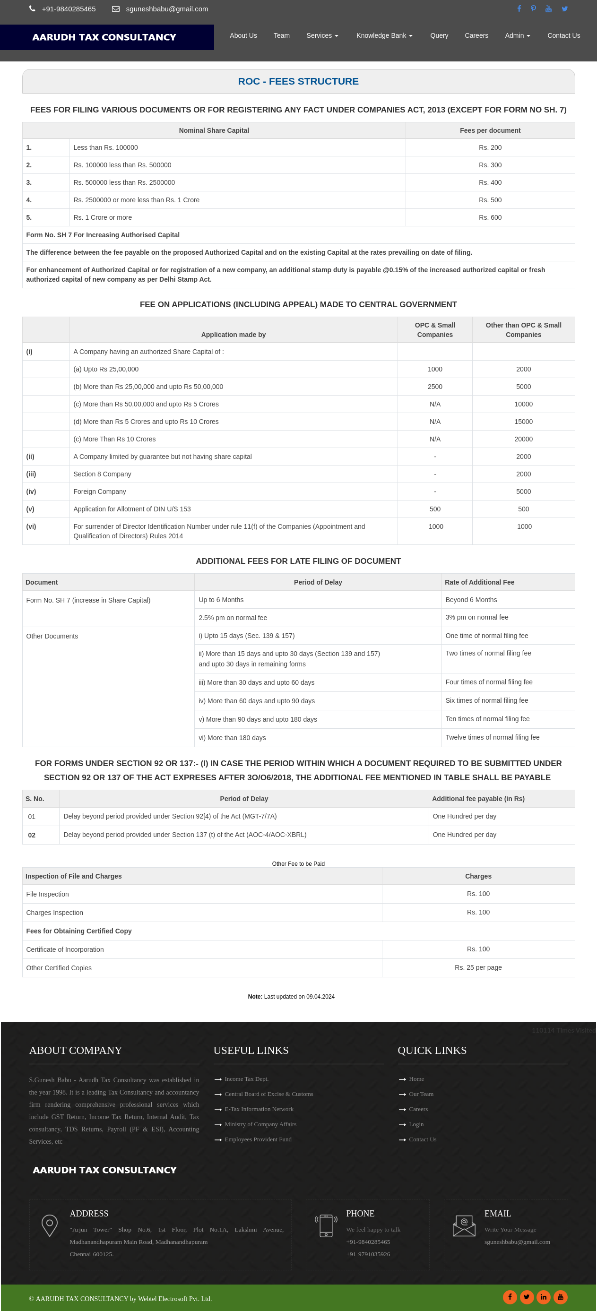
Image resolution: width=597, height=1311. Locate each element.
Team (283, 35)
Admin (518, 35)
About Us (244, 35)
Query (440, 35)
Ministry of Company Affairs (261, 1124)
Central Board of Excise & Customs (269, 1093)
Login (416, 1124)
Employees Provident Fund (258, 1139)
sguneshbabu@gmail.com (518, 1241)
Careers (477, 35)
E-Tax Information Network (259, 1109)
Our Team (421, 1093)
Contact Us (564, 35)
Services (323, 35)
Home (205, 35)
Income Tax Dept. (247, 1078)
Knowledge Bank (385, 35)
